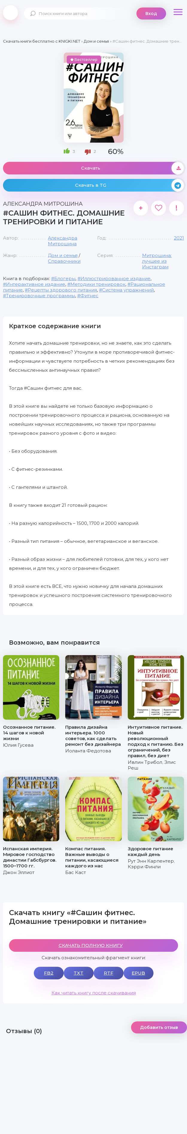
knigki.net (10, 12)
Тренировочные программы (40, 295)
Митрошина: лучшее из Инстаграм (157, 261)
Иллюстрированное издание (115, 278)
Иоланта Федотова (88, 751)
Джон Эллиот (18, 872)
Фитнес (89, 295)
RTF (108, 973)
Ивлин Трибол (145, 762)
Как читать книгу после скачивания (93, 993)
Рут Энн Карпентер (151, 861)
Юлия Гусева (18, 745)
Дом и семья (62, 255)
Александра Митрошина (62, 240)
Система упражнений (128, 290)
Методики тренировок (97, 284)
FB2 (49, 973)
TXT (78, 973)
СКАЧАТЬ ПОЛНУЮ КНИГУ (91, 945)
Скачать (132, 168)
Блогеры (64, 278)
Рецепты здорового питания (62, 290)
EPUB (138, 973)
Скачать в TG (129, 185)
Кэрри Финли (144, 866)
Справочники (64, 261)
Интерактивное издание (35, 284)
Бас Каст (75, 872)
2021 (179, 238)
